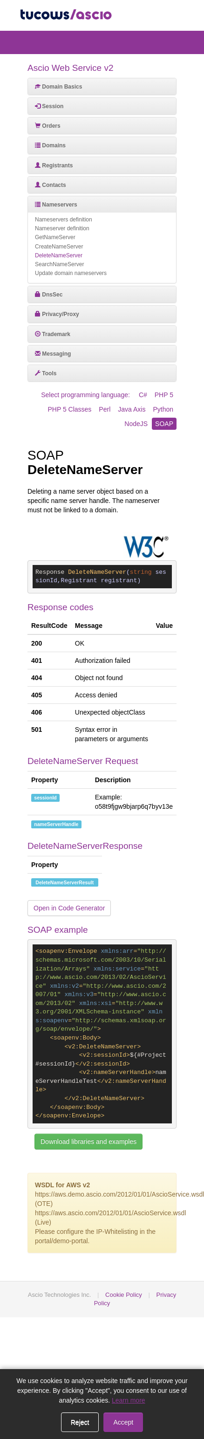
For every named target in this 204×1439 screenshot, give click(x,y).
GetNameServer (55, 237)
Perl (104, 409)
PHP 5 (164, 395)
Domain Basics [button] (58, 86)
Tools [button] (45, 373)
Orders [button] (48, 126)
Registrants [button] (54, 165)
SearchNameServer (59, 264)
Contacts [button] (50, 185)
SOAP (164, 423)
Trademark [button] (52, 334)
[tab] (102, 86)
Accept (123, 1422)
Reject (80, 1422)
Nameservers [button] (56, 204)
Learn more (128, 1400)
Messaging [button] (53, 354)
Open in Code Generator (69, 908)
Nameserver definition (62, 228)
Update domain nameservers (71, 273)
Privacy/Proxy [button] (57, 314)
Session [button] (49, 106)
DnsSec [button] (48, 294)
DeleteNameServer (58, 255)
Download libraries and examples (88, 1141)
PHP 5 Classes (69, 409)
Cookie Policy (123, 1294)
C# (143, 395)
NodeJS (136, 423)
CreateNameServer (59, 246)
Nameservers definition (63, 219)
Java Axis (131, 409)
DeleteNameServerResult (64, 882)
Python (163, 409)
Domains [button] (50, 145)
